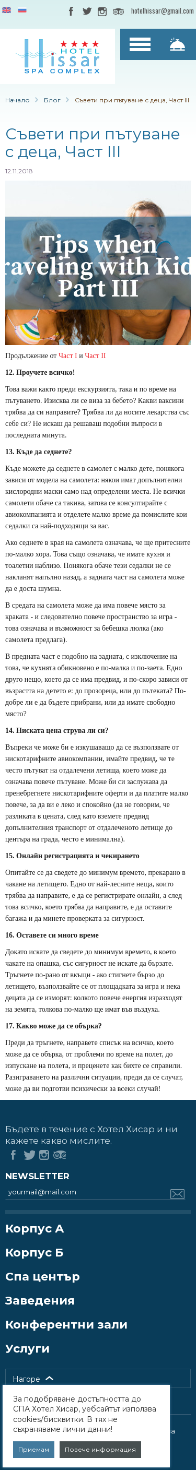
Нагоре (26, 1379)
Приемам (33, 1449)
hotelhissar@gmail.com (162, 10)
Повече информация (100, 1449)
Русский (22, 10)
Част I (68, 356)
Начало (17, 100)
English (6, 10)
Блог (52, 100)
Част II (95, 356)
